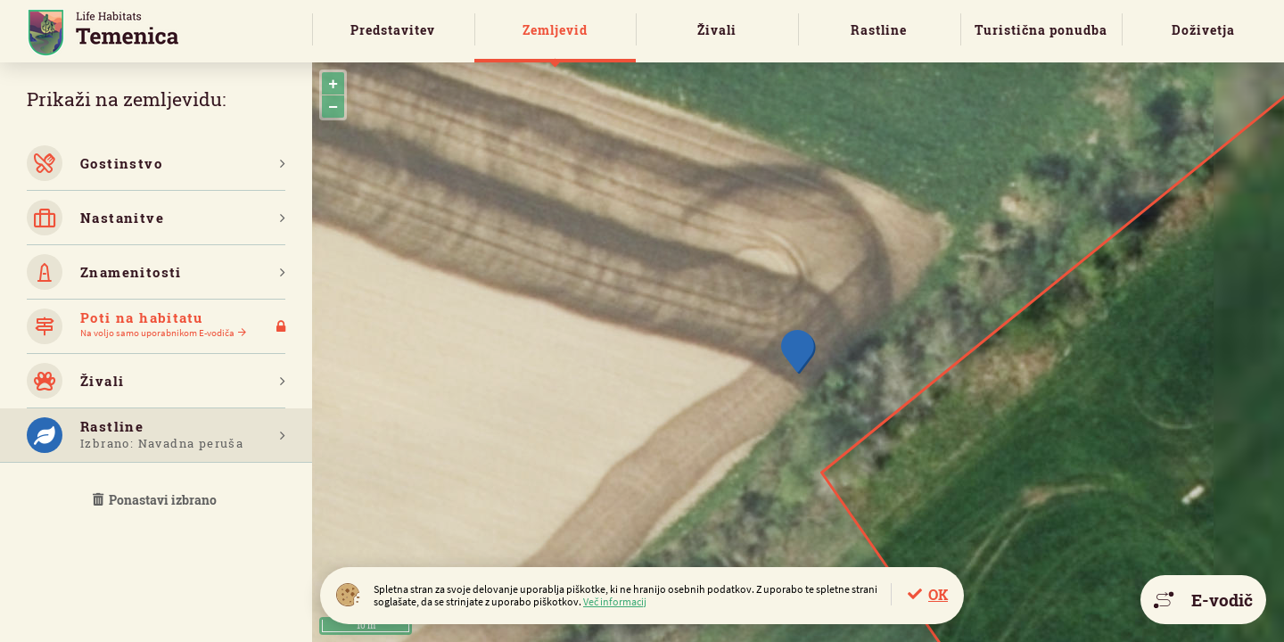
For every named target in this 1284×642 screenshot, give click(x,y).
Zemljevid (555, 29)
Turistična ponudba (1041, 29)
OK (938, 594)
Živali (717, 29)
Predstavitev (392, 29)
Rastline (879, 29)
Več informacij (614, 601)
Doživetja (1203, 29)
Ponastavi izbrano (156, 499)
